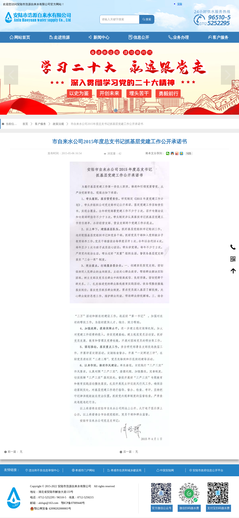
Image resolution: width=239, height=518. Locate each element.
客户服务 (40, 123)
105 (188, 153)
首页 (25, 123)
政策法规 (58, 123)
